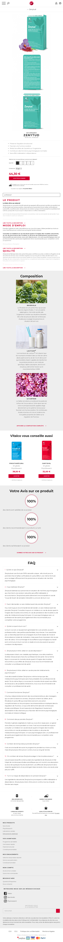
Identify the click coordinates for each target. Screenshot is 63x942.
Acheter (16, 476)
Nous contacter (7, 884)
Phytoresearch (10, 901)
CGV (10, 931)
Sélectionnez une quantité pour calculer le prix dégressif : (23, 159)
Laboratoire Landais (9, 831)
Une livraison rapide (9, 844)
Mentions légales (48, 931)
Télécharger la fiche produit (13, 264)
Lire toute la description (14, 223)
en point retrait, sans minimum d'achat (17, 811)
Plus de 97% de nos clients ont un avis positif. (46, 811)
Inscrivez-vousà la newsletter (31, 906)
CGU (16, 931)
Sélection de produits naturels (12, 857)
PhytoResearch (31, 132)
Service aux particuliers (10, 860)
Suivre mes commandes (10, 873)
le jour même (46, 798)
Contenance (12, 168)
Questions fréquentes (9, 881)
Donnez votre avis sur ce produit (31, 552)
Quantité (11, 163)
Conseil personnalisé (9, 862)
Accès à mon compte (9, 871)
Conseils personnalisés (10, 849)
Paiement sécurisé (8, 847)
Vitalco (8, 893)
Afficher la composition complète (31, 426)
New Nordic (6, 826)
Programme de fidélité (10, 841)
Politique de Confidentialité (29, 920)
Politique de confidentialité (30, 931)
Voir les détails (20, 185)
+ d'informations (16, 480)
